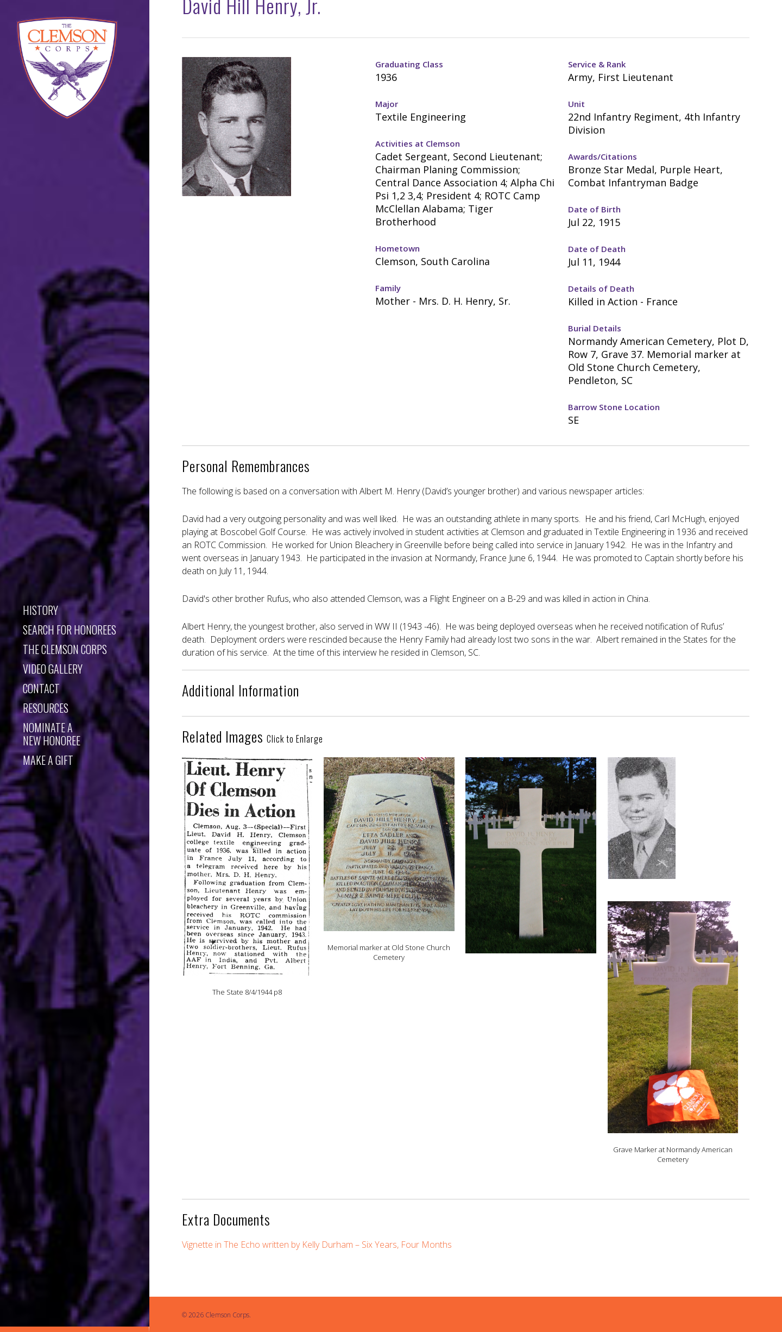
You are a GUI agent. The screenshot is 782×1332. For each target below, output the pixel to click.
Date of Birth (594, 209)
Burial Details (594, 328)
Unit (576, 103)
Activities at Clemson (417, 143)
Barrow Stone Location (614, 406)
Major (386, 103)
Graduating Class (409, 64)
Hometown (397, 248)
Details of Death (601, 288)
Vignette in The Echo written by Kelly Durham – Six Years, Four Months (317, 1245)
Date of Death (597, 248)
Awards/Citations (602, 156)
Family (388, 287)
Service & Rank (597, 64)
